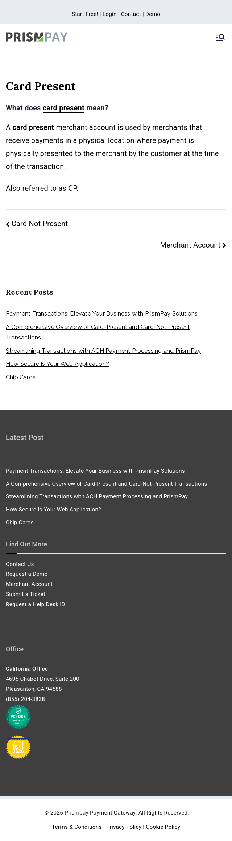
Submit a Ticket (25, 594)
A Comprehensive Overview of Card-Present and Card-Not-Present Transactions (98, 332)
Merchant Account (190, 245)
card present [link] (63, 107)
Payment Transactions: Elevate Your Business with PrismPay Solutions (102, 313)
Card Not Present (40, 223)
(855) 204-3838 (25, 699)
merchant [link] (111, 153)
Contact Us (20, 564)
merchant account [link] (86, 127)
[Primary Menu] (220, 37)
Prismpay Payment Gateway (100, 813)
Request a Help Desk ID (35, 604)
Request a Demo (26, 574)
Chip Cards (21, 377)
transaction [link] (45, 166)
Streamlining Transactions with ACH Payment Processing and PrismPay (103, 350)
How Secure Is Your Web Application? (57, 363)
